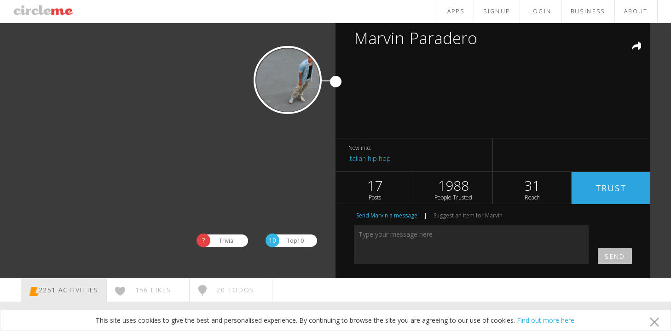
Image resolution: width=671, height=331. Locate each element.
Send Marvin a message (386, 215)
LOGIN (540, 11)
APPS (456, 11)
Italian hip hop (369, 158)
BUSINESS (588, 11)
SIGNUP (496, 11)
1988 (453, 188)
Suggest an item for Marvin (468, 215)
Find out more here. (546, 320)
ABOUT (636, 11)
